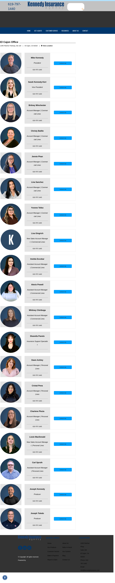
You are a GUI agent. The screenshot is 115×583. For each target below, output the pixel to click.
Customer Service (53, 562)
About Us (65, 554)
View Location (47, 56)
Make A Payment (53, 566)
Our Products (52, 558)
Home (49, 554)
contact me (63, 74)
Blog (63, 566)
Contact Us (66, 570)
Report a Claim (52, 570)
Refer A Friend (67, 558)
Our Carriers (66, 562)
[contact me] (63, 74)
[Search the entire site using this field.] (75, 4)
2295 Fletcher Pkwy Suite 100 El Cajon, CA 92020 (85, 560)
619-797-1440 (14, 6)
